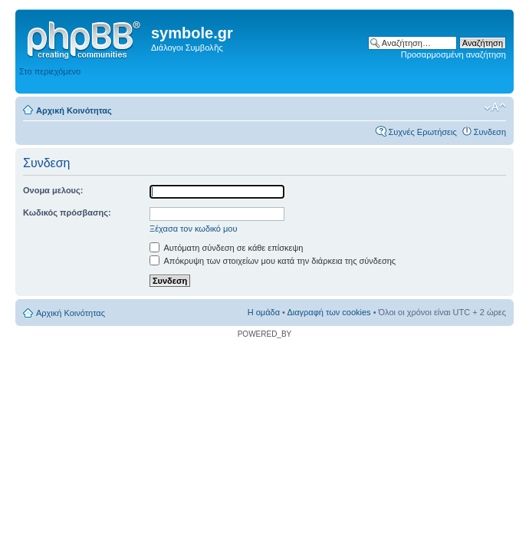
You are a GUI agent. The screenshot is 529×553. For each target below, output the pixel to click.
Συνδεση (490, 132)
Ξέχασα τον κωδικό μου (194, 228)
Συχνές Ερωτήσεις (422, 132)
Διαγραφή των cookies (328, 312)
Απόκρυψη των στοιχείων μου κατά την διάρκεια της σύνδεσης (273, 260)
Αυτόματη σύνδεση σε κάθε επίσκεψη (226, 247)
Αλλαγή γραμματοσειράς (495, 107)
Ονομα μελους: (53, 190)
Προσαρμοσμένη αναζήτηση (453, 54)
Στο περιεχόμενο (49, 71)
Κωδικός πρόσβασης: (67, 212)
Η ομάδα (264, 312)
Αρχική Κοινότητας (74, 110)
